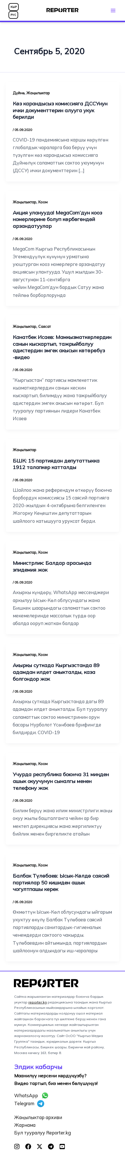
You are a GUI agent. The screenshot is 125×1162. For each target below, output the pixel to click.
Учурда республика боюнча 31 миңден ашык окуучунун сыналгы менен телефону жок (61, 781)
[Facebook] (28, 1146)
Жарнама (24, 1125)
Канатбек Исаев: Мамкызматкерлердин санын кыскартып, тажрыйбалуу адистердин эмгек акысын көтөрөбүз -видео (62, 347)
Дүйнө (18, 93)
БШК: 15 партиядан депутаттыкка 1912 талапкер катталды (56, 464)
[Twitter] (39, 1146)
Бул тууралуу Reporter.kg (42, 1133)
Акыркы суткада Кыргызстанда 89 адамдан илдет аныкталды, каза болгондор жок (56, 672)
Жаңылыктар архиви (38, 1117)
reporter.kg (37, 1002)
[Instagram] (16, 1146)
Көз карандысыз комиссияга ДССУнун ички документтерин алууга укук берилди (60, 110)
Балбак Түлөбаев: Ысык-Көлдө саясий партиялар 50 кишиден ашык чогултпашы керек (61, 882)
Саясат (44, 326)
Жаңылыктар (38, 93)
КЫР (13, 7)
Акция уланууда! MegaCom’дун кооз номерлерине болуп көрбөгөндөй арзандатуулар (57, 219)
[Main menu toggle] (113, 10)
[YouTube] (62, 1146)
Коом (43, 202)
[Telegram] (50, 1146)
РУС (13, 15)
